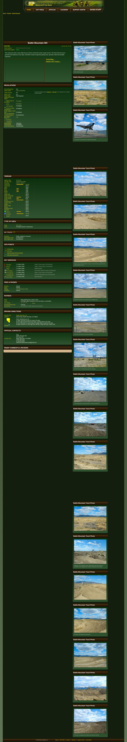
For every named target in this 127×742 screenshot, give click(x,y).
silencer (49, 92)
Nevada (9, 13)
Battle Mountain (16, 13)
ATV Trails (62, 739)
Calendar (74, 739)
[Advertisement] (64, 27)
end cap (54, 92)
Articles (68, 739)
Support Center (81, 739)
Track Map (7, 46)
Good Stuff (88, 739)
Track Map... (50, 59)
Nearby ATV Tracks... (53, 61)
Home (4, 13)
